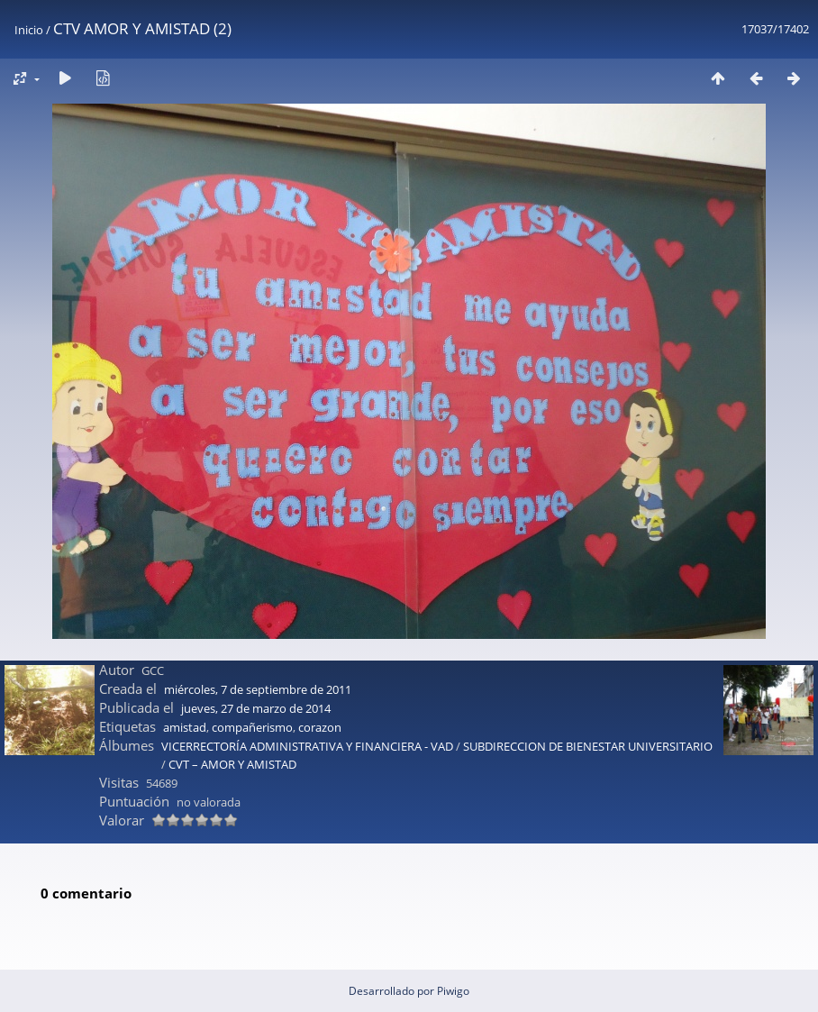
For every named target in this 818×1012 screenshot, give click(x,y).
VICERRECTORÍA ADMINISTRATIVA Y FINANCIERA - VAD (307, 746)
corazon (319, 727)
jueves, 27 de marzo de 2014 (256, 708)
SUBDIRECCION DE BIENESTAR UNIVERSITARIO (588, 746)
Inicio (28, 30)
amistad (184, 727)
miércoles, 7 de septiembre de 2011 (257, 689)
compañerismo (252, 727)
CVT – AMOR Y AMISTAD (232, 764)
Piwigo (453, 990)
